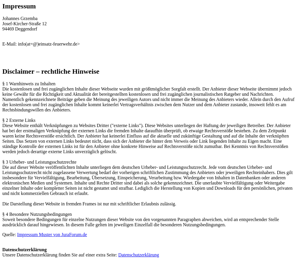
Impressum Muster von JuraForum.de (52, 234)
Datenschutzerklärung (138, 254)
